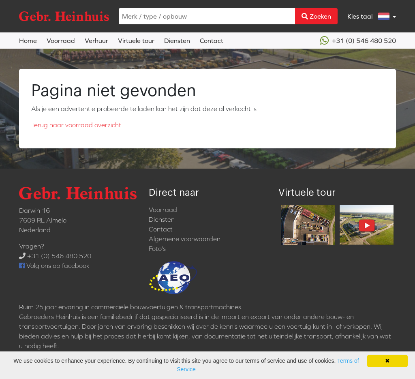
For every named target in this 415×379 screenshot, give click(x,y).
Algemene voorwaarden (184, 238)
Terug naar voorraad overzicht (76, 124)
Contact (211, 40)
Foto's (157, 248)
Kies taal (369, 16)
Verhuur (96, 40)
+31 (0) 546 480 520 (358, 40)
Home (28, 40)
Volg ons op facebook (54, 265)
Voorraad (61, 40)
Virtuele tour (136, 40)
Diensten (177, 40)
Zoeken (316, 16)
